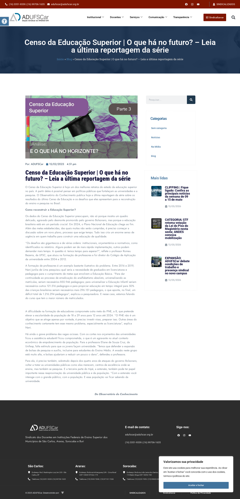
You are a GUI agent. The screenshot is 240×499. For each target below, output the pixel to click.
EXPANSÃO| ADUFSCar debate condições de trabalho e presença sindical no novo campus (177, 265)
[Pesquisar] (191, 100)
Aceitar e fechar (196, 485)
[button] (4, 21)
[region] (196, 474)
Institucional (95, 17)
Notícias (155, 137)
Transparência (182, 17)
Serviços (136, 17)
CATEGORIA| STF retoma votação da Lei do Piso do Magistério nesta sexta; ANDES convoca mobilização (176, 229)
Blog (69, 59)
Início (60, 59)
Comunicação (158, 17)
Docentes (117, 17)
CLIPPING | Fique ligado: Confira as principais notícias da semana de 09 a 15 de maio (177, 193)
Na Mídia (156, 146)
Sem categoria (159, 128)
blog (153, 156)
